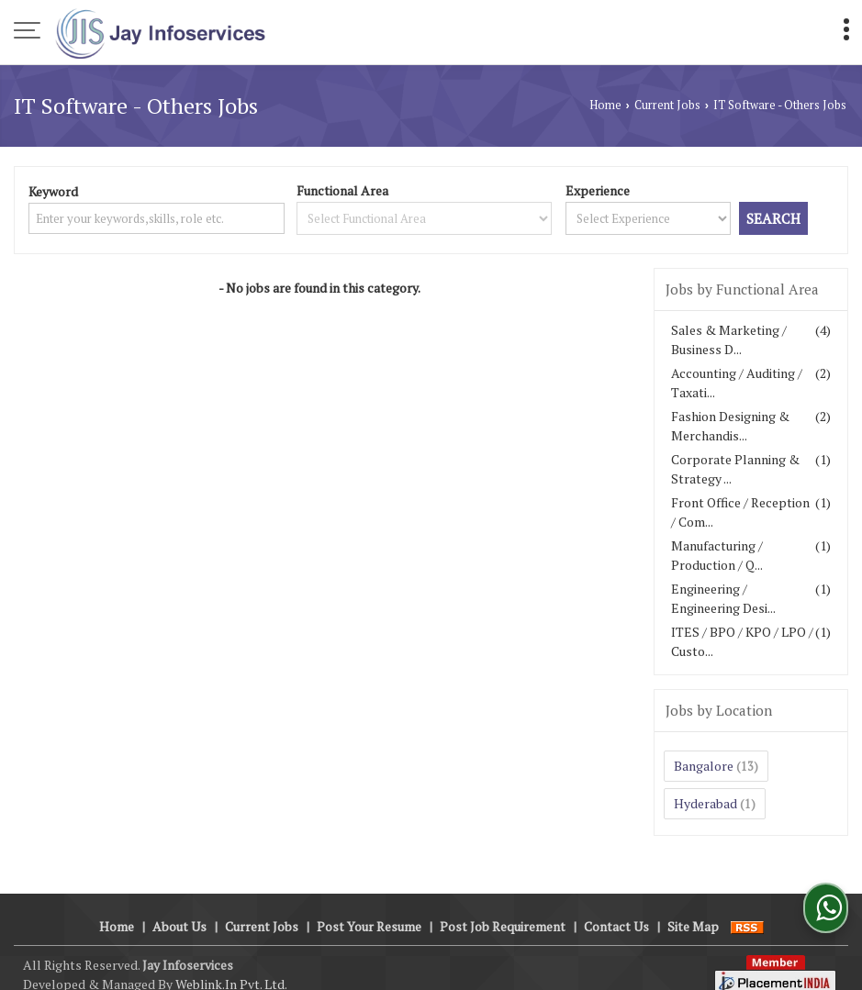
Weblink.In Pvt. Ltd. (231, 964)
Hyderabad (705, 803)
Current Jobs (667, 105)
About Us (179, 907)
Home (605, 105)
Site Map (693, 907)
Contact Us (616, 907)
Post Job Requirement (502, 907)
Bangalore (703, 765)
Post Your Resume (369, 907)
